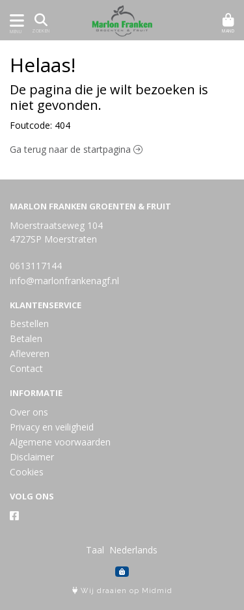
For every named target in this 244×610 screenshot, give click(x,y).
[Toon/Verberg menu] (14, 20)
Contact (26, 368)
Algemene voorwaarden (60, 442)
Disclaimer (32, 457)
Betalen (26, 338)
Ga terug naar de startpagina (76, 149)
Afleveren (29, 353)
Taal (95, 550)
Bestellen (29, 323)
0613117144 (36, 265)
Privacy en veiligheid (52, 427)
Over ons (29, 412)
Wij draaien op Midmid (122, 591)
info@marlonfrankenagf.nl (64, 280)
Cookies (27, 472)
